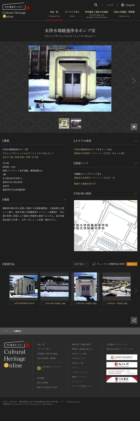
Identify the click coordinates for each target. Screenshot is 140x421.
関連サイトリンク (79, 376)
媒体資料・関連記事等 (81, 344)
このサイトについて (80, 372)
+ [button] (77, 204)
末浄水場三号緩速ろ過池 (86, 303)
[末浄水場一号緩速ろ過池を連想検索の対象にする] (104, 303)
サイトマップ (77, 381)
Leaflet (117, 250)
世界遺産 (40, 378)
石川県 (35, 157)
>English (128, 4)
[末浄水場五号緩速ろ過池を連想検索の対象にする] (42, 303)
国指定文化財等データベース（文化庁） (93, 153)
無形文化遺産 (42, 382)
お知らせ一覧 (77, 363)
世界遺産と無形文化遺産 (96, 14)
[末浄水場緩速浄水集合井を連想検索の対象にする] (11, 303)
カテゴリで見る (72, 14)
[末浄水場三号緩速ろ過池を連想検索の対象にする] (73, 303)
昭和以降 (19, 157)
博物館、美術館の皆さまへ (83, 349)
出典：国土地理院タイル (129, 250)
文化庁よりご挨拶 (79, 353)
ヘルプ (110, 4)
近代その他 (8, 157)
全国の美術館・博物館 (124, 14)
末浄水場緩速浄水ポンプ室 (86, 149)
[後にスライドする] (133, 80)
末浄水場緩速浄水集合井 (24, 303)
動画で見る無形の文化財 (47, 387)
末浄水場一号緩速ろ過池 (117, 303)
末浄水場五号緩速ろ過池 (55, 303)
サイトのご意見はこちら (82, 386)
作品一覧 (53, 14)
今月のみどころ (78, 358)
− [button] (77, 208)
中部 (28, 157)
